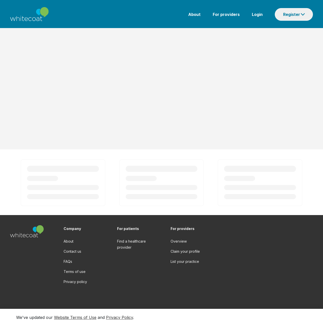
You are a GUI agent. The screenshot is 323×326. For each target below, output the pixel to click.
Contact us (72, 251)
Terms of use (75, 271)
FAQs (68, 261)
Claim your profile (185, 251)
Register (291, 14)
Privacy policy (75, 282)
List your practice (185, 261)
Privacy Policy (119, 317)
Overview (179, 241)
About (194, 14)
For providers (226, 14)
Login (257, 14)
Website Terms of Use (75, 317)
